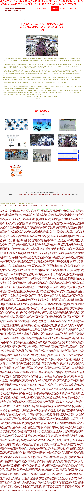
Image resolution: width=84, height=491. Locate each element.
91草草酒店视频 (57, 220)
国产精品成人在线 (64, 240)
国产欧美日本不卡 (70, 358)
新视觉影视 (63, 251)
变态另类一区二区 (19, 372)
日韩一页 (54, 422)
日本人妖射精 (64, 254)
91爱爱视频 (36, 232)
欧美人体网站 (64, 356)
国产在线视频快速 (19, 460)
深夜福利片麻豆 (51, 421)
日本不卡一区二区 (17, 328)
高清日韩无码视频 (20, 249)
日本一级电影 (62, 261)
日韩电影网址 (16, 427)
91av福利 (23, 402)
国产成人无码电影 (69, 363)
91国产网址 (15, 373)
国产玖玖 (5, 295)
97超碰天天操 (66, 415)
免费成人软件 (3, 258)
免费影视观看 (72, 235)
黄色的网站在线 (35, 434)
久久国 (21, 363)
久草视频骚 (62, 407)
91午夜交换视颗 (58, 379)
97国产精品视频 (19, 230)
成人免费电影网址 (6, 483)
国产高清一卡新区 (54, 232)
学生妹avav (69, 254)
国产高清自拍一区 (9, 281)
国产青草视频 (77, 461)
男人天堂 (77, 271)
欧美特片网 (27, 485)
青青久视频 (43, 260)
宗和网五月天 (26, 249)
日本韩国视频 (77, 367)
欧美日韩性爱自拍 (59, 462)
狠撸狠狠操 (47, 346)
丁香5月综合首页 (41, 372)
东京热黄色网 (33, 321)
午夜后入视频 (48, 460)
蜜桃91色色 (68, 258)
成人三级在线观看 (68, 472)
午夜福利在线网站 (76, 243)
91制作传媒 (32, 252)
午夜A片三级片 (39, 254)
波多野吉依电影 (79, 231)
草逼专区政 (50, 328)
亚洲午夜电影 (14, 445)
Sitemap (42, 195)
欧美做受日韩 (44, 227)
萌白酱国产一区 (11, 219)
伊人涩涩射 (76, 249)
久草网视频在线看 (72, 245)
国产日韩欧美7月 (62, 334)
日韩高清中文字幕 (33, 405)
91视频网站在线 (46, 223)
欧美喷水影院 (31, 232)
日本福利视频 (70, 440)
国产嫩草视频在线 (25, 300)
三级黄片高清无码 (78, 328)
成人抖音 (2, 299)
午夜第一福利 (67, 482)
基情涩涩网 (55, 249)
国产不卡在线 (66, 222)
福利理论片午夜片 (28, 332)
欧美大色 (29, 482)
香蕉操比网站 (24, 328)
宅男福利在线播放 (11, 278)
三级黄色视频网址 (73, 278)
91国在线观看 (6, 251)
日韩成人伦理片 (27, 333)
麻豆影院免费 (15, 292)
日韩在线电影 (80, 462)
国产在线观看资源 (44, 230)
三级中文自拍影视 (58, 389)
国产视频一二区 (56, 427)
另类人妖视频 (39, 270)
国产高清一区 (74, 338)
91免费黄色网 (22, 487)
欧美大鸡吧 (30, 287)
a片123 (80, 271)
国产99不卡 (16, 264)
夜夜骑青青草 (56, 217)
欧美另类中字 (39, 438)
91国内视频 (3, 411)
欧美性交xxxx (61, 477)
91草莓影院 (3, 226)
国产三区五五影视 (11, 415)
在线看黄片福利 (58, 321)
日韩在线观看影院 (51, 432)
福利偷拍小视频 (55, 210)
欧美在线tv (67, 279)
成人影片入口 (40, 470)
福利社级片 (43, 473)
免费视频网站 (11, 288)
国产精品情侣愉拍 (63, 470)
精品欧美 (57, 298)
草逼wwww (35, 287)
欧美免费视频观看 (42, 322)
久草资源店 (65, 381)
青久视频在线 (40, 371)
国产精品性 (26, 210)
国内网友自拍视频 (21, 394)
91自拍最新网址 (62, 223)
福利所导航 (32, 292)
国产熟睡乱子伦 (75, 438)
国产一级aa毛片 (69, 479)
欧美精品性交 (53, 226)
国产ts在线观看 (70, 282)
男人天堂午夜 (61, 468)
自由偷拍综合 (63, 376)
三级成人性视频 (66, 322)
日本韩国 (63, 342)
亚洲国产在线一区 (66, 448)
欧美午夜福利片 (42, 367)
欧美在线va (23, 387)
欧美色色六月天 (17, 218)
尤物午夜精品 (54, 351)
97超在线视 (6, 288)
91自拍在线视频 (59, 337)
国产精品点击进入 (55, 461)
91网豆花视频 (61, 235)
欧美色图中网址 (8, 384)
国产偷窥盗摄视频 (29, 215)
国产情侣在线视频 (38, 413)
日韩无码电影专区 (61, 363)
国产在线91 (20, 247)
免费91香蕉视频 (39, 339)
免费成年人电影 (72, 377)
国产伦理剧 (18, 274)
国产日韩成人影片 (44, 402)
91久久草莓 (67, 329)
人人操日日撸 (36, 487)
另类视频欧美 (35, 453)
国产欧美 (15, 241)
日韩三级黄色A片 (20, 241)
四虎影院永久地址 (49, 449)
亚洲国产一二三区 (50, 405)
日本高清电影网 (73, 237)
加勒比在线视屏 (73, 279)
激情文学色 (33, 286)
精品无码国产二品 (6, 291)
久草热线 (71, 398)
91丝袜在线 (29, 282)
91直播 (81, 243)
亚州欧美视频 (57, 438)
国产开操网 (44, 387)
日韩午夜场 (71, 269)
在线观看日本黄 (3, 264)
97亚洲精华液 (79, 213)
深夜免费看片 (57, 341)
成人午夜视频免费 (71, 299)
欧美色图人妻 (62, 217)
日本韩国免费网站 (35, 377)
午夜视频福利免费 (18, 300)
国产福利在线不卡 (71, 356)
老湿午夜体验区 (80, 422)
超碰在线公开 (49, 283)
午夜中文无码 (28, 419)
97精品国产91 (50, 375)
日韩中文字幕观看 (50, 211)
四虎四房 (70, 288)
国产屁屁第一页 (20, 265)
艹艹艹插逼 (7, 254)
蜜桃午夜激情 (64, 252)
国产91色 (47, 363)
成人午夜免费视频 (75, 219)
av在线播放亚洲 (40, 435)
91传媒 (21, 411)
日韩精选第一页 (48, 472)
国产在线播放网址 (80, 427)
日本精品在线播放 (49, 286)
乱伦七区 (4, 333)
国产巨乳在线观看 (6, 227)
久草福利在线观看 (5, 341)
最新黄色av (10, 292)
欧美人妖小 (61, 472)
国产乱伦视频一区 (18, 376)
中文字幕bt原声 (78, 266)
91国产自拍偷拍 (50, 214)
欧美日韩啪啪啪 (67, 351)
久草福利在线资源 (79, 371)
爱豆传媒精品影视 (80, 320)
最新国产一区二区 (49, 474)
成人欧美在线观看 (5, 325)
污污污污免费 (21, 271)
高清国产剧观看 (8, 256)
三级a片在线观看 (57, 489)
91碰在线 (2, 219)
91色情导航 (46, 409)
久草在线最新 (59, 271)
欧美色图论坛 (42, 232)
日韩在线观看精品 (55, 261)
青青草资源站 (13, 489)
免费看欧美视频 (53, 410)
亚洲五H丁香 (12, 431)
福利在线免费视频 (51, 345)
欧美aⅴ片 (49, 358)
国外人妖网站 (43, 464)
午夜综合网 (12, 380)
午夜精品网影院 (80, 245)
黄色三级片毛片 (26, 245)
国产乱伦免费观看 (49, 278)
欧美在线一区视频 (21, 444)
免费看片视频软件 (19, 431)
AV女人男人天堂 (78, 326)
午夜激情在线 (18, 424)
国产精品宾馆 (68, 343)
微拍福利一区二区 (53, 332)
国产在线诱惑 (37, 285)
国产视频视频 (32, 342)
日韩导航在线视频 (45, 465)
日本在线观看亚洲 (34, 364)
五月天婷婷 (51, 300)
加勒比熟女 (80, 218)
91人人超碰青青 (54, 287)
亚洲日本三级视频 (43, 447)
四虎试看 (24, 228)
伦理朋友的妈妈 (71, 262)
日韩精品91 (71, 452)
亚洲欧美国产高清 (32, 428)
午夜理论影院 (31, 479)
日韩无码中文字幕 (31, 422)
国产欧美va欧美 (13, 325)
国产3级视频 (39, 353)
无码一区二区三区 (5, 330)
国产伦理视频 (45, 411)
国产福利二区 (42, 487)
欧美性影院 (57, 366)
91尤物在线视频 (49, 322)
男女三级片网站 (23, 367)
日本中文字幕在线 (64, 445)
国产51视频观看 (39, 455)
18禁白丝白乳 (69, 342)
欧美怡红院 (18, 430)
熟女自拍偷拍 (38, 260)
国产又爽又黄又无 (12, 244)
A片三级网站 (73, 253)
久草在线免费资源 (14, 337)
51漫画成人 (60, 249)
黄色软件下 (9, 482)
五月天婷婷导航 (59, 349)
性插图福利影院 (66, 475)
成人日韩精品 (17, 290)
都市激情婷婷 (53, 243)
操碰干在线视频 (65, 370)
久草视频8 (79, 253)
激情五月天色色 (45, 228)
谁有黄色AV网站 (71, 337)
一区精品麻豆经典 (36, 230)
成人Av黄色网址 (20, 364)
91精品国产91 (59, 243)
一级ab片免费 (49, 336)
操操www (42, 469)
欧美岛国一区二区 (45, 265)
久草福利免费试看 (41, 287)
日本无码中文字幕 (30, 464)
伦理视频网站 (29, 258)
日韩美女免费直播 (21, 286)
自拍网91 (2, 453)
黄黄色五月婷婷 (28, 355)
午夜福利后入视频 (40, 326)
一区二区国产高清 (27, 398)
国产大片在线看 (9, 421)
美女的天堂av (43, 341)
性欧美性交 (31, 424)
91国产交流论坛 (28, 468)
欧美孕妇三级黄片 (66, 392)
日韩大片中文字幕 (39, 380)
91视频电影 (52, 222)
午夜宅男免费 (58, 226)
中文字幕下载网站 (6, 406)
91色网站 (40, 434)
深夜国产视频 (10, 298)
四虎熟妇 (71, 466)
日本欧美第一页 (64, 282)
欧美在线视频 (62, 248)
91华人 (78, 232)
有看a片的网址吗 (10, 362)
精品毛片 (30, 270)
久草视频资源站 (9, 228)
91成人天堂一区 (25, 362)
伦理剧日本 (66, 372)
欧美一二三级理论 (49, 377)
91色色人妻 (48, 243)
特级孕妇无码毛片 (38, 414)
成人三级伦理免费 (58, 213)
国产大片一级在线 (65, 345)
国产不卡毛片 (73, 415)
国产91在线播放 (79, 349)
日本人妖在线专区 (76, 444)
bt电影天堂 (54, 456)
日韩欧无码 (7, 422)
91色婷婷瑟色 (19, 243)
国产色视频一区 (20, 325)
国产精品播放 (73, 483)
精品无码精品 (36, 359)
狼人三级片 (77, 303)
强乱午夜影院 (4, 465)
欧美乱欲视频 (30, 251)
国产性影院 (65, 401)
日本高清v (35, 298)
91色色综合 (56, 405)
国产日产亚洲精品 (11, 235)
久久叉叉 (34, 270)
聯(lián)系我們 (63, 8)
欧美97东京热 (26, 372)
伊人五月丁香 (65, 398)
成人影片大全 (40, 370)
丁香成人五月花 (47, 241)
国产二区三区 (21, 210)
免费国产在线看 (15, 269)
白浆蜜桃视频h (13, 332)
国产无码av (46, 268)
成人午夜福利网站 (22, 410)
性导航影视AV (41, 240)
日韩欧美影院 (8, 370)
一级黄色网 (43, 243)
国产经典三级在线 (31, 247)
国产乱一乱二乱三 (48, 252)
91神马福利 (26, 342)
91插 (40, 282)
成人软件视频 (19, 253)
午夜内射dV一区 (42, 375)
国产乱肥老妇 (18, 277)
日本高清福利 (55, 478)
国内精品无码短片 (19, 227)
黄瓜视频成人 (51, 402)
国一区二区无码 (49, 419)
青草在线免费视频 (11, 475)
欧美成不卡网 (47, 490)
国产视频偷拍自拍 (14, 396)
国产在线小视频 (52, 273)
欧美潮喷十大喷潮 (6, 418)
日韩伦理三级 (51, 457)
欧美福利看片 (72, 389)
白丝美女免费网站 (68, 214)
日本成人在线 (36, 367)
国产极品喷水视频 (57, 449)
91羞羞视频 (25, 240)
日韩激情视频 (28, 338)
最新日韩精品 (19, 232)
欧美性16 (47, 245)
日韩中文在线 (7, 230)
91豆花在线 (48, 360)
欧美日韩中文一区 (48, 236)
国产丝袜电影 (38, 422)
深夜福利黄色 (34, 370)
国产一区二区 (76, 211)
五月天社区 (6, 407)
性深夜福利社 (48, 466)
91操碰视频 (20, 401)
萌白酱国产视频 (31, 380)
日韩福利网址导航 (59, 277)
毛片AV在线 (14, 342)
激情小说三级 (51, 389)
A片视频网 (73, 258)
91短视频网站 (67, 286)
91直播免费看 (6, 385)
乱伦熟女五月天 (63, 215)
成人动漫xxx (18, 475)
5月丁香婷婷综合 (30, 373)
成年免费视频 (9, 304)
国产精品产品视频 (54, 417)
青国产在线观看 (6, 404)
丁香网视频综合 (29, 349)
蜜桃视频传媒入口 (42, 427)
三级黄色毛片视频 (75, 455)
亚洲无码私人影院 (59, 423)
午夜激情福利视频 (19, 326)
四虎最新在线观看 (22, 464)
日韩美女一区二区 (58, 368)
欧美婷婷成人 (44, 390)
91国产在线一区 (63, 364)
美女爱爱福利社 (38, 410)
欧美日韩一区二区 (58, 354)
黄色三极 (58, 376)
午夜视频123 (6, 268)
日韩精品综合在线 (36, 328)
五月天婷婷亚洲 (46, 489)
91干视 (71, 451)
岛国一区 (30, 478)
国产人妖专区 (37, 397)
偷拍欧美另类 (17, 443)
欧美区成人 (59, 333)
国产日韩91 (32, 220)
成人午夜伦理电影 (27, 434)
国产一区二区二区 (22, 215)
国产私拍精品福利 (23, 436)
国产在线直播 (6, 273)
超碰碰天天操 (50, 220)
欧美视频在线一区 (62, 384)
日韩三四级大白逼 (27, 458)
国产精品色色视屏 (6, 232)
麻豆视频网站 (11, 455)
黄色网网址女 (53, 241)
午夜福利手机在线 (59, 411)
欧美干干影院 (56, 413)
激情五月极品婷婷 (44, 213)
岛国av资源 (37, 252)
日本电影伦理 (33, 269)
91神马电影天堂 (41, 419)
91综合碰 (34, 279)
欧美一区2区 (10, 405)
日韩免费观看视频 (29, 343)
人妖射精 (80, 219)
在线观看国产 (38, 411)
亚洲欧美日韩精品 (55, 329)
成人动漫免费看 (72, 320)
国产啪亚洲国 (23, 278)
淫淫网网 (59, 244)
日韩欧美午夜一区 (7, 445)
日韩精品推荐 (64, 271)
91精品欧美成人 (13, 404)
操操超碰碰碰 (61, 347)
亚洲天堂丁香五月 (47, 257)
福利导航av (66, 326)
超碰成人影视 (42, 236)
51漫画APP (57, 265)
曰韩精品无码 (32, 456)
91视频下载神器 (27, 431)
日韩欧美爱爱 (37, 245)
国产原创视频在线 (56, 227)
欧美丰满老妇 (26, 326)
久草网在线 (78, 230)
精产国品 (71, 273)
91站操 (21, 427)
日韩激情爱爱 (40, 351)
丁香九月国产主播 (5, 294)
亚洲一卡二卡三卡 (50, 320)
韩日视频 (3, 256)
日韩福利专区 (22, 290)
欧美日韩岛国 (53, 426)
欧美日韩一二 (28, 439)
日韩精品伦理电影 (40, 428)
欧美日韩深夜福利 (47, 333)
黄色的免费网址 (18, 393)
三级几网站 (78, 402)
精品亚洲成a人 (70, 285)
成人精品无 (9, 286)
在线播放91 (33, 482)
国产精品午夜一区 (13, 220)
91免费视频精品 (34, 299)
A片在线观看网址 (4, 428)
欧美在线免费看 (77, 244)
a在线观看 (14, 379)
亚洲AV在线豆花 (75, 288)
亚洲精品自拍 (9, 346)
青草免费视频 (7, 353)
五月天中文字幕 (43, 349)
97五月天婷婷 (53, 253)
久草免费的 (34, 334)
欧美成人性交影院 (55, 460)
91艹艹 (74, 230)
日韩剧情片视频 (49, 355)
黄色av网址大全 (74, 227)
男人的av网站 (72, 326)
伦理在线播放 (31, 217)
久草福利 (65, 219)
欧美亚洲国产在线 (7, 401)
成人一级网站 (59, 475)
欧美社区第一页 (30, 283)
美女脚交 (38, 360)
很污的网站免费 (50, 347)
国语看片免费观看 (75, 426)
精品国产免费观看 (14, 252)
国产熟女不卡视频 (71, 387)
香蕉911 (55, 214)
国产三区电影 (69, 287)
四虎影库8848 (76, 404)
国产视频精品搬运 (36, 474)
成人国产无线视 (5, 274)
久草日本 (61, 419)
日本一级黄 (20, 490)
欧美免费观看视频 (38, 396)
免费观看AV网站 (75, 343)
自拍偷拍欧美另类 (11, 345)
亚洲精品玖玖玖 (10, 376)
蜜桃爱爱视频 (57, 215)
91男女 (27, 228)
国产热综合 (66, 245)
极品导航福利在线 (4, 392)
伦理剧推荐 (77, 274)
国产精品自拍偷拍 (58, 268)
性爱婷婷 (4, 253)
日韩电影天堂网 (19, 409)
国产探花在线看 (52, 356)
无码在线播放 (68, 388)
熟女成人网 (76, 347)
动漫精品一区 (77, 460)
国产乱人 (25, 251)
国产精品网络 (21, 295)
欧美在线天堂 (17, 449)
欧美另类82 (4, 363)
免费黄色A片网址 (30, 219)
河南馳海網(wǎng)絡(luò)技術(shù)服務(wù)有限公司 (45, 194)
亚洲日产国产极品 (26, 330)
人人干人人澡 (6, 423)
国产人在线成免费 (23, 219)
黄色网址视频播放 (9, 258)
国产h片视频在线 (57, 387)
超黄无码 (47, 285)
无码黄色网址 (12, 377)
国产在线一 (50, 227)
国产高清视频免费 (26, 385)
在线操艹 (59, 487)
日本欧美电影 (20, 435)
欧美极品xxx (16, 414)
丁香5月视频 (29, 387)
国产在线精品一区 (35, 431)
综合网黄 (20, 266)
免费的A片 (26, 401)
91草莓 (70, 294)
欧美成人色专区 (42, 336)
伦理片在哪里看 (36, 266)
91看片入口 (61, 291)
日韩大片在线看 (67, 241)
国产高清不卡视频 (4, 237)
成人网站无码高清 (11, 372)
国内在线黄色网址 (63, 394)
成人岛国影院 (45, 271)
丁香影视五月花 (8, 271)
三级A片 (55, 286)
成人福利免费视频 (62, 358)
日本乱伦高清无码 (3, 298)
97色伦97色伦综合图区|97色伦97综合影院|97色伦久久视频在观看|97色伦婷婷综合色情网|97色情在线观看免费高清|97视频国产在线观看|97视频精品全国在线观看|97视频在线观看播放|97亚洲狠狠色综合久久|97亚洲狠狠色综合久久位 (42, 312)
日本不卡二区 (27, 220)
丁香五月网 (80, 248)
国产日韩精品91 (39, 223)
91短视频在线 (57, 300)
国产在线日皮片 (7, 296)
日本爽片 (26, 478)
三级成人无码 (57, 444)
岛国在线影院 (68, 409)
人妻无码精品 (37, 217)
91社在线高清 (18, 235)
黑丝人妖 (4, 439)
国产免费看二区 (8, 266)
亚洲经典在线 (35, 468)
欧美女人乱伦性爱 (78, 360)
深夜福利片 (62, 336)
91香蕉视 (69, 215)
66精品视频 (21, 264)
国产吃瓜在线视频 (62, 328)
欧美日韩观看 (58, 345)
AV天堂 (47, 487)
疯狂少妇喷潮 (35, 278)
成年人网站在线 (27, 324)
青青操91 (47, 300)
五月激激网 (12, 330)
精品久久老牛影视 (37, 473)
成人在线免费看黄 (19, 273)
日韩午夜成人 (3, 337)
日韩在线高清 (8, 329)
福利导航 (69, 253)
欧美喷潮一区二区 (58, 296)
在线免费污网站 (29, 347)
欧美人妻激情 (62, 405)
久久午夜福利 (77, 384)
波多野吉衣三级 (4, 262)
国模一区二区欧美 (21, 474)
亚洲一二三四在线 (70, 360)
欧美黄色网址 (61, 372)
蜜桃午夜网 (42, 266)
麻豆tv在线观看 (50, 239)
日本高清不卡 (59, 448)
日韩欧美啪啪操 (42, 320)
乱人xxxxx (43, 285)
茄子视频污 (81, 220)
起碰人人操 (30, 376)
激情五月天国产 (70, 236)
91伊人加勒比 (28, 261)
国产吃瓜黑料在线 (70, 384)
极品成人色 (28, 268)
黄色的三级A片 (15, 329)
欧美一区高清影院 (21, 451)
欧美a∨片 (48, 381)
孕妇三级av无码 (41, 275)
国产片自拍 (15, 247)
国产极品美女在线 (60, 388)
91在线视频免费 (59, 415)
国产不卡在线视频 (50, 473)
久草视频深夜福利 (44, 277)
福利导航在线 (32, 325)
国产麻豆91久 (65, 333)
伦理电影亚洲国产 (28, 241)
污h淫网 (17, 360)
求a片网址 (45, 239)
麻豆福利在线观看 (18, 465)
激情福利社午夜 (73, 324)
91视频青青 (41, 477)
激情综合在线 (74, 392)
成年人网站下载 (11, 460)
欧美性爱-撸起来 (46, 417)
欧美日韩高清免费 (79, 277)
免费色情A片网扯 (30, 262)
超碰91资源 (42, 252)
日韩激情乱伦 (28, 371)
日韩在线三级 (46, 418)
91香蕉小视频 (46, 339)
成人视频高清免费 (77, 269)
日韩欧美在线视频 (64, 444)
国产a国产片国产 (26, 460)
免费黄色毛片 (75, 217)
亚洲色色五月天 (60, 456)
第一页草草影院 (16, 281)
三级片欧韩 (10, 473)
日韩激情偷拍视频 (50, 486)
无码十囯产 (6, 447)
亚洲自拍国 (26, 325)
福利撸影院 (64, 236)
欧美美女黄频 (42, 346)
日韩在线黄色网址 (36, 415)
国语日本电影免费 (30, 414)
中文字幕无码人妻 (20, 220)
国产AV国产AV (72, 213)
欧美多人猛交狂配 (7, 324)
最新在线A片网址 (44, 251)
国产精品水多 (26, 292)
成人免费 (64, 258)
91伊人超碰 (11, 356)
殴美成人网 (13, 353)
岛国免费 (10, 260)
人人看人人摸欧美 (68, 456)
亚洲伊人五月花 (80, 392)
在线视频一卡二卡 (55, 393)
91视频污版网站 (6, 332)
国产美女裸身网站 (27, 366)
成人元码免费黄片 (30, 413)
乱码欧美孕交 (59, 247)
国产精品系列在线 (25, 424)
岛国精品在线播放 (41, 303)
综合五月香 (14, 228)
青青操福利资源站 (29, 487)
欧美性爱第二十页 (51, 379)
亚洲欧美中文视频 (16, 304)
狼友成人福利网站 (29, 394)
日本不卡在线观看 (22, 482)
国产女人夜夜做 (45, 273)
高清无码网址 (75, 469)
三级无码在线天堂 (58, 274)
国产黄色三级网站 (79, 336)
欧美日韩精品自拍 (67, 481)
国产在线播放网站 (47, 244)
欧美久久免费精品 (35, 477)
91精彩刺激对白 (71, 406)
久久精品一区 (47, 321)
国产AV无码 (47, 234)
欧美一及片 (12, 291)
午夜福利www (13, 422)
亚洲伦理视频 (32, 404)
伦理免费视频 (24, 422)
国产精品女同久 (19, 353)
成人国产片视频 (73, 368)
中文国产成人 (57, 457)
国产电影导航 (76, 398)
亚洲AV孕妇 (71, 366)
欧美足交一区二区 (46, 222)
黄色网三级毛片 (4, 292)
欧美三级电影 (49, 288)
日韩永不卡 (77, 487)
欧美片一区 (40, 440)
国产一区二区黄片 (63, 264)
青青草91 (34, 455)
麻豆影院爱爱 (13, 253)
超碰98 (34, 332)
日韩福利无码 (65, 288)
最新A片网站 (21, 329)
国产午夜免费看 (33, 326)
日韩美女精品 (75, 432)
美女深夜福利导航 (33, 452)
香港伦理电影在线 (31, 222)
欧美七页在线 (71, 461)
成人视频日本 (76, 220)
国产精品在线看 (9, 321)
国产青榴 (25, 427)
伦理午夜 (42, 409)
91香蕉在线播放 (13, 423)
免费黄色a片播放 (48, 477)
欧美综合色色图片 (46, 423)
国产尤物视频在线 (48, 291)
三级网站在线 (4, 436)
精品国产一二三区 (4, 469)
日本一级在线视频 (48, 240)
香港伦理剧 (7, 240)
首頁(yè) (38, 8)
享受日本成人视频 (17, 421)
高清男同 (82, 303)
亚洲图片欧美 (48, 329)
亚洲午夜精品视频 (50, 269)
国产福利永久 (43, 211)
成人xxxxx (43, 279)
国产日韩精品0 (58, 397)
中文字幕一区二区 (33, 489)
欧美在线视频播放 (36, 283)
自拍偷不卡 (53, 423)
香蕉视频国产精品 (77, 273)
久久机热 (70, 228)
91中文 (48, 262)
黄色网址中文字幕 (62, 371)
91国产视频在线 (36, 347)
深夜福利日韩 (4, 424)
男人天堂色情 (48, 461)
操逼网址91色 (6, 456)
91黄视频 (21, 461)
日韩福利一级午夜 (44, 481)
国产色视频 (35, 275)
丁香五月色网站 (64, 211)
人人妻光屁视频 (63, 438)
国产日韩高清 (57, 473)
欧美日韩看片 (5, 427)
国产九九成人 (21, 478)
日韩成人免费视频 (77, 447)
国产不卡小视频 (36, 257)
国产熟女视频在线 (75, 254)
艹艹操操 (33, 231)
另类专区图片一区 (47, 456)
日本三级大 (47, 436)
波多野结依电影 (57, 218)
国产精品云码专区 (35, 439)
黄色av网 (43, 261)
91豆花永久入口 (5, 336)
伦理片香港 (34, 294)
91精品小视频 (36, 304)
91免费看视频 (57, 285)
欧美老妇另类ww (30, 356)
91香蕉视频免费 (39, 383)
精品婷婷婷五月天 (72, 424)
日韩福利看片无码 (25, 456)
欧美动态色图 (71, 347)
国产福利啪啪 (35, 237)
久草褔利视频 (50, 394)
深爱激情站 (64, 486)
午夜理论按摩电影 (44, 475)
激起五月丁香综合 (11, 360)
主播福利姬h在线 (43, 249)
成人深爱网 (11, 392)
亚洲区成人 (81, 288)
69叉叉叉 (31, 300)
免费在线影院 (58, 282)
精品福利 (26, 281)
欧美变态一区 (71, 210)
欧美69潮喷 (42, 224)
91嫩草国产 (52, 294)
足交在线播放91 (57, 211)
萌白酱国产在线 (24, 438)
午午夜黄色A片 (14, 426)
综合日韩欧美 (28, 223)
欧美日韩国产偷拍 (70, 371)
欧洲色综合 (4, 470)
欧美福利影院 (77, 333)
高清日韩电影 (41, 291)
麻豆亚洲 (45, 434)
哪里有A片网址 (66, 273)
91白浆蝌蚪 (30, 473)
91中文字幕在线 (72, 234)
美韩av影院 (39, 482)
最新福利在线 (26, 409)
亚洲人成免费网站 (18, 213)
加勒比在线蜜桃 (27, 477)
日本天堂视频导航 (78, 222)
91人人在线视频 (22, 414)
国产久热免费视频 (54, 334)
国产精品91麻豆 (50, 444)
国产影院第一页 (53, 247)
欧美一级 (69, 393)
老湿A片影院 (52, 268)
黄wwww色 (25, 222)
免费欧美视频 (38, 265)
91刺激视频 (15, 298)
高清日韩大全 (56, 474)
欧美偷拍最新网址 (59, 421)
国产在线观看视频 (73, 375)
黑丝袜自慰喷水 (4, 282)
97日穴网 (3, 252)
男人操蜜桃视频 (55, 237)
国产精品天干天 (6, 220)
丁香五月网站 (17, 268)
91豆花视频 (22, 341)
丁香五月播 (39, 334)
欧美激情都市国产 (33, 372)
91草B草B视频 (77, 226)
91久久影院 (36, 226)
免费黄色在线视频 (47, 290)
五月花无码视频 (4, 265)
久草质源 (21, 360)
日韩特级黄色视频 (54, 440)
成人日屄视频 (5, 383)
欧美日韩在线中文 (25, 470)
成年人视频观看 (40, 385)
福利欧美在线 (19, 285)
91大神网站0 (27, 423)
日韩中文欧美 (4, 455)
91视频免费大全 (14, 478)
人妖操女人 (70, 394)
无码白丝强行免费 (3, 285)
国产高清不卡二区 (64, 299)
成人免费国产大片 (35, 264)
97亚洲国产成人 (42, 439)
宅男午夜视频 (79, 415)
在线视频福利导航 (44, 415)
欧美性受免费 (36, 368)
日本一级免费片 (11, 424)
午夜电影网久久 (9, 226)
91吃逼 (51, 359)
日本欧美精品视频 (20, 472)
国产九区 (47, 362)
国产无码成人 (65, 354)
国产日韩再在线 (41, 393)
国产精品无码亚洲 (56, 264)
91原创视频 (53, 290)
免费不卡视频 (43, 354)
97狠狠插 (60, 278)
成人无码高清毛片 (23, 256)
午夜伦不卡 (27, 218)
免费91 (6, 235)
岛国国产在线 (48, 287)
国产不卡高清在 (26, 435)
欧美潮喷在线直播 (22, 322)
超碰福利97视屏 (55, 291)
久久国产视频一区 (69, 362)
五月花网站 (54, 373)
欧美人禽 (28, 448)
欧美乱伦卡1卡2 (44, 389)
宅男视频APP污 (51, 366)
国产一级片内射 (50, 217)
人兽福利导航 (13, 287)
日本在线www (47, 441)
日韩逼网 (15, 222)
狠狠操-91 (69, 260)
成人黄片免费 (69, 321)
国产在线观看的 (63, 300)
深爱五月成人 (48, 453)
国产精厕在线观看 (37, 376)
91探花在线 (30, 486)
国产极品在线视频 (50, 439)
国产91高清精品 (17, 217)
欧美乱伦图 (37, 409)
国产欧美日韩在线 (47, 253)
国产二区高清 (42, 281)
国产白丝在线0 (15, 401)
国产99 (16, 322)
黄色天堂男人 (79, 228)
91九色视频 (72, 222)
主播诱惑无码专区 (45, 302)
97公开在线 (4, 376)
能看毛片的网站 (3, 360)
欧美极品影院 (8, 359)
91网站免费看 (7, 472)
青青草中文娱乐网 (61, 380)
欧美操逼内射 (10, 363)
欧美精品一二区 (18, 383)
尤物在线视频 (69, 469)
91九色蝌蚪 (22, 359)
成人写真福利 (69, 251)
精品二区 (52, 489)
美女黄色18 (44, 269)
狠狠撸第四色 (48, 303)
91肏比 (64, 287)
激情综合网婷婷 (38, 400)
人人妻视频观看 (79, 413)
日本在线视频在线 (49, 452)
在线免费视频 (27, 364)
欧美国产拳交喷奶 (28, 236)
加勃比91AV (73, 414)
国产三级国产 (40, 253)
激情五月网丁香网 (52, 388)
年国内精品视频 (44, 462)
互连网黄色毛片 (8, 417)
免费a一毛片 (42, 248)
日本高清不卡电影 (24, 397)
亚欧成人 (15, 458)
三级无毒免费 (20, 282)
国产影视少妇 (45, 330)
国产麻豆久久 (79, 424)
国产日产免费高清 (14, 355)
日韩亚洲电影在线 (66, 349)
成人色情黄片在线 (53, 245)
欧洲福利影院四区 (25, 381)
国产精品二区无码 (40, 321)
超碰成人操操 (25, 227)
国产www (31, 291)
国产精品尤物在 (36, 248)
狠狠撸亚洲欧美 (18, 214)
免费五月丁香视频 (77, 265)
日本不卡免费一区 (68, 396)
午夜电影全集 (42, 234)
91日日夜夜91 (45, 220)
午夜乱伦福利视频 (37, 462)
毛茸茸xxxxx (39, 489)
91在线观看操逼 (30, 432)
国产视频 (15, 302)
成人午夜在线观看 (15, 211)
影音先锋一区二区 (52, 415)
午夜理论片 (64, 296)
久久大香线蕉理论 (73, 423)
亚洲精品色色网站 (61, 458)
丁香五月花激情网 (63, 265)
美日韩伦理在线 (10, 390)
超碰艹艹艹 (42, 436)
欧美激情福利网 (78, 299)
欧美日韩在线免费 (4, 481)
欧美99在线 (42, 449)
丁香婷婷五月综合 (39, 247)
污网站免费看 (57, 230)
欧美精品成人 (20, 334)
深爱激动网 (5, 368)
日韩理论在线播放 (62, 360)
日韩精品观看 (31, 243)
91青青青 (52, 364)
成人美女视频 (53, 436)
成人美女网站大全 (78, 466)
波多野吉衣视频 (13, 452)
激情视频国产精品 (55, 224)
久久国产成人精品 (52, 254)
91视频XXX (78, 383)
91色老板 (26, 426)
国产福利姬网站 (51, 462)
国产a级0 (34, 211)
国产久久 (77, 470)
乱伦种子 (30, 210)
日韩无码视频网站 (71, 268)
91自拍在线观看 (43, 217)
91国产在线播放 (38, 273)
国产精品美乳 (49, 237)
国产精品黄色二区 (77, 362)
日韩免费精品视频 (29, 298)
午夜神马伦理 (13, 296)
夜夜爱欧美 (45, 414)
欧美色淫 (52, 218)
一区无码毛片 (38, 387)
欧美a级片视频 (59, 431)
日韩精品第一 (43, 355)
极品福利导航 (39, 294)
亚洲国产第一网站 (10, 264)
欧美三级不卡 (55, 358)
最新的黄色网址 (25, 354)
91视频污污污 (43, 283)
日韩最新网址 (59, 426)
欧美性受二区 (33, 363)
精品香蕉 (41, 239)
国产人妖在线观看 (49, 407)
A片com (17, 294)
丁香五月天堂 (66, 210)
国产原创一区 (77, 381)
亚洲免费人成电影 (24, 339)
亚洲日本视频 (54, 244)
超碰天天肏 (57, 364)
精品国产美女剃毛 (74, 218)
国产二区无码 (57, 295)
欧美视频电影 (51, 302)
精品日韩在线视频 (5, 409)
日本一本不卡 (77, 358)
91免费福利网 (43, 360)
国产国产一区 (20, 224)
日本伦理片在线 (51, 274)
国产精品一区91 (34, 290)
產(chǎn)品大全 (55, 8)
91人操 (22, 441)
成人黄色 (34, 338)
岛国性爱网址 (43, 444)
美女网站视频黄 (13, 294)
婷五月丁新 (44, 394)
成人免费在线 (8, 252)
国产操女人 (21, 251)
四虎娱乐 (38, 341)
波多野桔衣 (51, 383)
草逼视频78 (6, 249)
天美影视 (81, 452)
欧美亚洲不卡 (48, 393)
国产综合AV (70, 364)
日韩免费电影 (20, 240)
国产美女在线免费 (80, 279)
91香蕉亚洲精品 (21, 261)
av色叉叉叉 (44, 422)
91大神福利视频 (7, 419)
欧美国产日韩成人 (8, 486)
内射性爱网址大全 (22, 283)
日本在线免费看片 (12, 440)
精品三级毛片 (11, 465)
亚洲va (35, 466)
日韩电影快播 (26, 360)
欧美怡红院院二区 (14, 223)
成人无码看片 (48, 258)
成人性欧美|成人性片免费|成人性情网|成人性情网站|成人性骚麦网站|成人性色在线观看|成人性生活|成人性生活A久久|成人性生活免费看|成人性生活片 (30, 205)
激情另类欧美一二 (29, 275)
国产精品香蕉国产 (40, 362)
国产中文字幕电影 (7, 367)
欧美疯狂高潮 (21, 355)
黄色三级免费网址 (76, 247)
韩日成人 (22, 281)
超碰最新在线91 (14, 485)
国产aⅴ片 (2, 435)
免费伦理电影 (70, 252)
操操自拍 (75, 479)
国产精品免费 (81, 342)
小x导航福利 (40, 290)
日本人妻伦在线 (32, 426)
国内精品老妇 (35, 478)
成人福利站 (20, 445)
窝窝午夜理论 (37, 277)
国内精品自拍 (29, 367)
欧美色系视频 (15, 487)
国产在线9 (30, 234)
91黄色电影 (5, 248)
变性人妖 (38, 211)
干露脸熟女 (74, 298)
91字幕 (2, 379)
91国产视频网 (27, 265)
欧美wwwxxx (32, 341)
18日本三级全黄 (54, 292)
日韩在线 (30, 224)
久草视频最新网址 (60, 241)
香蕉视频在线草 (22, 413)
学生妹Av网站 (11, 213)
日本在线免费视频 (4, 393)
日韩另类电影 (55, 419)
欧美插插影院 (47, 469)
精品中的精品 (13, 230)
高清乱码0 (11, 241)
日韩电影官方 (16, 392)
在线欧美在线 (12, 383)
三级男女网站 (68, 455)
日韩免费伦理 (44, 376)
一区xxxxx (80, 215)
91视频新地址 (37, 295)
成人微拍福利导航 (19, 303)
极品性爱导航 (22, 236)
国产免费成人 (5, 356)
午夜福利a (2, 370)
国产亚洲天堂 (12, 341)
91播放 (56, 302)
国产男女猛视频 (58, 281)
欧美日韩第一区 (33, 330)
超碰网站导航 (20, 483)
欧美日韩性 (38, 342)
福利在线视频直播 (74, 215)
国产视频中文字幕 (76, 473)
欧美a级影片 (54, 458)
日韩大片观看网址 (13, 240)
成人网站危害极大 (14, 389)
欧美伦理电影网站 (27, 231)
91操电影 (2, 286)
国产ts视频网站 (78, 260)
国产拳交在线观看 (17, 405)
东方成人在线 (25, 244)
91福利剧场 (66, 235)
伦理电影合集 (55, 428)
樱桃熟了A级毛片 (51, 353)
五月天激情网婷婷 (66, 379)
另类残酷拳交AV (48, 428)
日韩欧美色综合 (47, 275)
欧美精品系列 (47, 426)
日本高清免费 (51, 390)
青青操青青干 (38, 302)
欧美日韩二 (7, 489)
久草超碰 (73, 478)
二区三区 (41, 333)
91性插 (49, 343)
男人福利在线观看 (11, 441)
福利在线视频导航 (51, 296)
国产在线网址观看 (42, 264)
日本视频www (65, 489)
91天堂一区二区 (31, 281)
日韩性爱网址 (81, 262)
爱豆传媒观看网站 (22, 223)
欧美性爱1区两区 (51, 411)
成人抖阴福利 (65, 389)
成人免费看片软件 (60, 465)
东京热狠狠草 (25, 243)
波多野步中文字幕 (51, 277)
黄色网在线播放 (32, 296)
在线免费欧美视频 (68, 217)
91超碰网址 (19, 381)
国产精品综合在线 (80, 448)
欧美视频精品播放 (48, 392)
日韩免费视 (10, 410)
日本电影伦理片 (76, 252)
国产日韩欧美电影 (64, 228)
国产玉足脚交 (60, 452)
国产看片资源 (61, 232)
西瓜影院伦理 (75, 346)
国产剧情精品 (51, 213)
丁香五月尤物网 (28, 350)
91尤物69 (60, 252)
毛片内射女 (22, 275)
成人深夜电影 (67, 218)
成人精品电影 (49, 485)
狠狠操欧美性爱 (19, 254)
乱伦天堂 (60, 292)
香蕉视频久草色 (70, 330)
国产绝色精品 (25, 254)
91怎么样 (56, 347)
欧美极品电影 (51, 228)
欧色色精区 (73, 349)
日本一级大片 (3, 210)
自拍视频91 (70, 230)
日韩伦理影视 (8, 474)
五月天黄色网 (7, 389)
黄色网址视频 (37, 432)
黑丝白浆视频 (18, 432)
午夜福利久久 (73, 448)
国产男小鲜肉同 (32, 228)
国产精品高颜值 (78, 356)
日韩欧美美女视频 (77, 270)
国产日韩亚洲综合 (61, 286)
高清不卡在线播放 (53, 362)
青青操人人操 (68, 400)
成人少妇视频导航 (14, 239)
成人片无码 (25, 285)
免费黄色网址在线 (69, 248)
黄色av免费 (22, 439)
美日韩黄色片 (63, 341)
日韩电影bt (9, 397)
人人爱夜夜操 (21, 371)
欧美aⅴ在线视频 (20, 469)
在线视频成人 (46, 401)
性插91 (44, 351)
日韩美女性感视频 (50, 324)
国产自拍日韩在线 (8, 453)
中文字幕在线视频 (43, 478)
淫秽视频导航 (3, 343)
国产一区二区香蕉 (78, 418)
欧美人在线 (77, 330)
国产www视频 (48, 281)
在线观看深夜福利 (72, 353)
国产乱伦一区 (15, 388)
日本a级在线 (69, 298)
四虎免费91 (12, 227)
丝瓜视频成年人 (78, 389)
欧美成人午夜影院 (74, 379)
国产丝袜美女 (15, 226)
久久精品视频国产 (71, 413)
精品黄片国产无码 (66, 426)
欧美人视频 (12, 322)
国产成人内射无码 (37, 213)
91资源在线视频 (37, 262)
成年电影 (18, 341)
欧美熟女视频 (74, 388)
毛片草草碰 (42, 474)
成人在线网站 (45, 451)
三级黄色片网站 (14, 266)
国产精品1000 (38, 274)
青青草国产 (10, 265)
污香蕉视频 (67, 417)
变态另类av (39, 421)
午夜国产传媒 (76, 364)
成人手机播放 (77, 443)
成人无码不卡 (29, 443)
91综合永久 (40, 366)
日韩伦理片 (48, 279)
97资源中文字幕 (69, 447)
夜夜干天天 (65, 402)
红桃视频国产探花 (30, 418)
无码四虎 (11, 236)
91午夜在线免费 (76, 256)
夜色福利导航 (41, 329)
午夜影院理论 (9, 388)
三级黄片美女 (71, 333)
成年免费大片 (53, 381)
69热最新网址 (81, 283)
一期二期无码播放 (60, 451)
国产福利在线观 (14, 347)
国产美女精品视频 (18, 455)
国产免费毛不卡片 (10, 295)
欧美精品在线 (58, 353)
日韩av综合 (10, 394)
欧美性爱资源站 (68, 474)
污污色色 (34, 472)
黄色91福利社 (52, 299)
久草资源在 (47, 266)
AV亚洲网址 (25, 247)
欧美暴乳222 (22, 419)
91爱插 (1, 423)
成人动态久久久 (44, 397)
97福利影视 (45, 366)
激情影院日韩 (10, 285)
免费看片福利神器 (12, 336)
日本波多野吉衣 (48, 261)
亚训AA (31, 354)
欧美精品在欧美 (29, 462)
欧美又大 (7, 236)
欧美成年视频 (8, 303)
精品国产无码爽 (32, 384)
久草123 (15, 285)
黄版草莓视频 (29, 453)
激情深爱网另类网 (31, 445)
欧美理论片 (49, 478)
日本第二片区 (70, 296)
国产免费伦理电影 (40, 430)
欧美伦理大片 (25, 428)
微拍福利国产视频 (38, 219)
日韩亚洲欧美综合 (35, 324)
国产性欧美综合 (55, 472)
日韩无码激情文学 (23, 392)
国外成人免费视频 (54, 384)
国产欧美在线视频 (37, 214)
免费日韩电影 (41, 226)
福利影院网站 (39, 228)
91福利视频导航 (25, 232)
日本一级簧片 (78, 387)
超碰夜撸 (23, 338)
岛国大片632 (7, 322)
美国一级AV (17, 219)
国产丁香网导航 (42, 486)
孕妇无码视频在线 (46, 440)
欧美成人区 (60, 322)
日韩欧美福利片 (30, 427)
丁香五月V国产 (52, 270)
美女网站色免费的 (53, 487)
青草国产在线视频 (39, 218)
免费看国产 (37, 436)
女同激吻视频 (16, 236)
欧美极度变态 (10, 449)
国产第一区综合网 (45, 482)
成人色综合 (35, 322)
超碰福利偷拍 (8, 334)
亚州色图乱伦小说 (80, 241)
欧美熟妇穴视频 (45, 270)
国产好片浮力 (54, 240)
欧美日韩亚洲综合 (53, 339)
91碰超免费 (47, 298)
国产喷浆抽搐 (5, 277)
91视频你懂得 (20, 245)
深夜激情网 (70, 385)
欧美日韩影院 (15, 384)
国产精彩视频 (21, 226)
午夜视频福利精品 (65, 439)
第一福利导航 (19, 345)
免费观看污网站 (77, 275)
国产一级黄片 (29, 474)
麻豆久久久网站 (39, 332)
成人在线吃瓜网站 (39, 271)
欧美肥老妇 (62, 279)
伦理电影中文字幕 (40, 363)
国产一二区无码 (42, 431)
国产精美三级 (34, 460)
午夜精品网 (71, 489)
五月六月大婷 (51, 424)
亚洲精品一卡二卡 (62, 478)
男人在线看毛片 (68, 428)
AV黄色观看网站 (38, 231)
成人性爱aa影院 (69, 224)
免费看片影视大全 (19, 380)
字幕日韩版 (41, 337)
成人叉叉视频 (17, 411)
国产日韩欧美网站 (40, 268)
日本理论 (81, 285)
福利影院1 (14, 324)
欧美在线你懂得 (40, 384)
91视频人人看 (10, 439)
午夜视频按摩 (20, 489)
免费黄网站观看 (48, 430)
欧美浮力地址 (61, 375)
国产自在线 (77, 258)
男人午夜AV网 (19, 428)
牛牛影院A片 (65, 268)
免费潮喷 (13, 234)
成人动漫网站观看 (37, 215)
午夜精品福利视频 (9, 458)
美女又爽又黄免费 (4, 381)
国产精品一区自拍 (71, 271)
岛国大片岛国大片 (76, 321)
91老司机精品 (13, 364)
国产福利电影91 (75, 359)
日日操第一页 (55, 235)
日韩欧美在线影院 (35, 423)
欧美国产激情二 (37, 390)
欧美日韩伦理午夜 (41, 298)
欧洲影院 (20, 457)
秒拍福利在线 (53, 490)
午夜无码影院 (17, 363)
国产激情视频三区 (3, 278)
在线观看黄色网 (80, 298)
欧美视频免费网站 (61, 436)
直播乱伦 (70, 444)
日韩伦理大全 (75, 396)
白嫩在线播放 (20, 400)
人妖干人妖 (26, 388)
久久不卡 (4, 434)
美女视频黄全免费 (57, 257)
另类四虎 (57, 222)
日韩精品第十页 (28, 337)
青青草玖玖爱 (62, 329)
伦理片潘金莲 (36, 486)
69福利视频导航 (14, 370)
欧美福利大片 (80, 472)
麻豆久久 (67, 375)
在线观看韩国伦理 (53, 380)
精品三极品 (70, 436)
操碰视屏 (26, 226)
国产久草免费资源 (58, 464)
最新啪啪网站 (79, 353)
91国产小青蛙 (21, 239)
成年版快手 (60, 288)
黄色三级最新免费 (46, 294)
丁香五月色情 (49, 367)
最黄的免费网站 (17, 466)
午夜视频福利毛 (72, 372)
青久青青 (44, 286)
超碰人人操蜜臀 (60, 351)
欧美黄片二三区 (28, 379)
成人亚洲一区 (7, 478)
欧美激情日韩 (49, 264)
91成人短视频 (33, 448)
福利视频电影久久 (15, 271)
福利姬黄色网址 (35, 241)
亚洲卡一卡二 (12, 273)
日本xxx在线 (71, 381)
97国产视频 (23, 377)
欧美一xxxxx (81, 223)
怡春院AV (56, 396)
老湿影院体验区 (4, 449)
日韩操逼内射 (31, 390)
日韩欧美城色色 (76, 453)
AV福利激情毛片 (25, 296)
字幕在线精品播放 (7, 269)
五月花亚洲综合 (46, 247)
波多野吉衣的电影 (52, 451)
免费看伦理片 (15, 482)
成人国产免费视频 (76, 411)
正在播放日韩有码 (75, 468)
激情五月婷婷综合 (79, 449)
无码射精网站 (61, 237)
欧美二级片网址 (28, 288)
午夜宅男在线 (25, 253)
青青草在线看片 (35, 337)
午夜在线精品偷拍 (68, 430)
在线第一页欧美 (59, 414)
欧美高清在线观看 (69, 373)
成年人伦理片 (36, 291)
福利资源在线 (56, 223)
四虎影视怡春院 (75, 350)
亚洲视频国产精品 (54, 479)
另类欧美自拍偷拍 (59, 432)
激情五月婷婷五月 (44, 424)
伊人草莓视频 (42, 359)
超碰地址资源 (34, 366)
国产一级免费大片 (32, 244)
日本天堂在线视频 (17, 387)
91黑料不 (72, 290)
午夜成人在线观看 (61, 455)
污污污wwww (64, 434)
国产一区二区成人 (71, 336)
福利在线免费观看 (11, 326)
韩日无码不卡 (56, 394)
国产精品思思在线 (16, 397)
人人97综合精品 (5, 260)
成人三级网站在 (36, 249)
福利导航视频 (26, 452)
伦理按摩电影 (30, 322)
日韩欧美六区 (14, 451)
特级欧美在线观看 (64, 230)
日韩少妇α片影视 (63, 393)
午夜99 (78, 278)
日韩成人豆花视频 (50, 464)
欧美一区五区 (28, 407)
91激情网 (25, 445)
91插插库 (5, 215)
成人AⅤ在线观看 (19, 434)
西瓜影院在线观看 (38, 227)
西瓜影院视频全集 (70, 295)
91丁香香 (21, 384)
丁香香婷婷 (77, 354)
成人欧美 (48, 351)
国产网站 (29, 240)
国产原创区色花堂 (53, 219)
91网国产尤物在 (66, 303)
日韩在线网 (59, 253)
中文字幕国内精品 (78, 441)
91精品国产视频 (24, 417)
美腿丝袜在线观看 (23, 279)
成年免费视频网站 (40, 244)
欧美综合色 (6, 452)
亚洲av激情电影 (30, 256)
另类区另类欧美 (72, 257)
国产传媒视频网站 (70, 275)
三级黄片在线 (8, 350)
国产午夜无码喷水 (12, 469)
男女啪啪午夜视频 (80, 237)
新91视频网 (52, 231)
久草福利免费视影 (42, 304)
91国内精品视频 (67, 339)
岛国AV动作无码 (72, 231)
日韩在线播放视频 (7, 283)
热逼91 (30, 475)
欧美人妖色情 (4, 339)
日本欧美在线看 (60, 283)
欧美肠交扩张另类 (48, 248)
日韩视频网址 (9, 487)
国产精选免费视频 (67, 283)
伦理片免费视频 (32, 339)
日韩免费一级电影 (7, 379)
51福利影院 (43, 292)
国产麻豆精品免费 (44, 356)
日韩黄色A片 (41, 350)
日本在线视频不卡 (41, 460)
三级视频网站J (37, 292)
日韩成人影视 (47, 226)
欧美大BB (31, 237)
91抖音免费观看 (24, 430)
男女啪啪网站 (26, 411)
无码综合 (41, 441)
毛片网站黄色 (72, 303)
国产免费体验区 (6, 364)
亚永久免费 (21, 396)
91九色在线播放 (39, 483)
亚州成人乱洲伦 (6, 396)
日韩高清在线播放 (69, 404)
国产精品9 (21, 388)
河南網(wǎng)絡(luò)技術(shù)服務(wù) (27, 194)
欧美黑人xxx (14, 444)
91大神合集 (79, 239)
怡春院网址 (2, 422)
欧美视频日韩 (31, 397)
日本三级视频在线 (66, 464)
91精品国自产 (47, 398)
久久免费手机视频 (4, 213)
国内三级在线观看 (61, 409)
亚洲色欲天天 (3, 222)
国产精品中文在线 (67, 414)
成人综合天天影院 (71, 449)
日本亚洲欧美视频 (35, 336)
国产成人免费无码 (12, 249)
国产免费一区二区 (18, 362)
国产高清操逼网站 (22, 418)
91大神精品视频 (11, 428)
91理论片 (12, 270)
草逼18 (63, 321)
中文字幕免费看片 (58, 383)
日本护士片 (39, 451)
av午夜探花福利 (25, 270)
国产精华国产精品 (35, 375)
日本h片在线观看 (17, 390)
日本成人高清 (25, 390)
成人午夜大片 (74, 393)
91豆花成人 (60, 273)
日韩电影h (25, 380)
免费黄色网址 (54, 288)
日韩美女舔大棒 (22, 448)
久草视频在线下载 (58, 402)
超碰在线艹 (64, 247)
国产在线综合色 (47, 371)
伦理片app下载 (48, 224)
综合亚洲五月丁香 (57, 342)
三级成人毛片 (3, 479)
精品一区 (27, 341)
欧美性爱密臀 (29, 278)
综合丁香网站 (14, 474)
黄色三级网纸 (68, 407)
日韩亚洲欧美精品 (19, 415)
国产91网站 (29, 393)
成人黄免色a (54, 466)
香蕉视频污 (29, 440)
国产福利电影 (18, 248)
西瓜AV (8, 434)
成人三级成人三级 (43, 235)
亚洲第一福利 (15, 371)
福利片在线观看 (30, 213)
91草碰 (60, 239)
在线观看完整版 (7, 461)
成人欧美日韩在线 (21, 336)
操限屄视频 (47, 326)
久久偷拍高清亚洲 (69, 256)
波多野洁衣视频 (51, 230)
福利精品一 (26, 469)
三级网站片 (37, 424)
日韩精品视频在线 (13, 407)
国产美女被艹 (51, 368)
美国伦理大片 (35, 210)
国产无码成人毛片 (7, 366)
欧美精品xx (46, 383)
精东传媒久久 (10, 470)
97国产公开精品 (38, 479)
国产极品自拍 (76, 290)
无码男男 (22, 449)
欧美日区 (70, 432)
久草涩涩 (39, 251)
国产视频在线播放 (73, 462)
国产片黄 (11, 427)
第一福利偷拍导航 (21, 346)
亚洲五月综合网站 (42, 406)
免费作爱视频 (76, 363)
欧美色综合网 (44, 214)
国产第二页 (20, 458)
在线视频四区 (4, 475)
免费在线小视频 (78, 234)
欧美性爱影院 (32, 469)
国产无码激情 (46, 435)
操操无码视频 (25, 273)
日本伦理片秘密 (60, 481)
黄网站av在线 (10, 302)
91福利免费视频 (77, 300)
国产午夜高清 (39, 269)
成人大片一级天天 (15, 283)
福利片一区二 (41, 443)
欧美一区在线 (15, 237)
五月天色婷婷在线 (53, 350)
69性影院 (52, 223)
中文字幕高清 (57, 418)
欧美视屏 (48, 468)
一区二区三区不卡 (58, 424)
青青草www (72, 487)
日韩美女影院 (45, 438)
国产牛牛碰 (70, 397)
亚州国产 (6, 435)
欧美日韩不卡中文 (51, 370)
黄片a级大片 (32, 411)
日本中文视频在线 (71, 274)
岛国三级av (75, 440)
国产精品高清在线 (14, 406)
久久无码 (16, 295)
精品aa (33, 387)
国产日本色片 (23, 358)
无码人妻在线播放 (29, 447)
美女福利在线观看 (23, 294)
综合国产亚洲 (4, 415)
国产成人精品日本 (32, 438)
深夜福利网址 (71, 244)
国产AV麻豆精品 (15, 419)
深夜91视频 (44, 353)
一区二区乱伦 (13, 456)
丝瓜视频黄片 (54, 343)
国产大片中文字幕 (5, 245)
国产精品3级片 (6, 214)
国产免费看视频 (23, 268)
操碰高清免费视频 (36, 234)
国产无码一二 (15, 260)
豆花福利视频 (63, 270)
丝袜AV (49, 373)
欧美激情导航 (61, 338)
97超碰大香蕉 (10, 215)
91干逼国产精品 (69, 380)
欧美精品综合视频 (18, 385)
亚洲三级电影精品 (73, 465)
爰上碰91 (6, 299)
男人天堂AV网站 (59, 326)
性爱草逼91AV (33, 265)
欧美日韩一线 (25, 383)
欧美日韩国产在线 (13, 447)
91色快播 (60, 236)
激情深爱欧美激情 (56, 260)
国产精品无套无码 (24, 274)
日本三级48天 (61, 428)
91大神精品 (8, 223)
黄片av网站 (26, 404)
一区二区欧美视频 (74, 405)
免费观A (79, 419)
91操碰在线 (24, 214)
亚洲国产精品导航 (46, 218)
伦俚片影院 (76, 370)
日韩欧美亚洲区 (58, 324)
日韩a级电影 (37, 281)
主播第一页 (75, 248)
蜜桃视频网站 (44, 262)
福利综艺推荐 (4, 345)
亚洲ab (9, 239)
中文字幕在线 (76, 373)
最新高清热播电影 (5, 431)
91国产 (36, 427)
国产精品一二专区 (50, 396)
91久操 (59, 240)
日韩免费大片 (45, 421)
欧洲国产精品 (33, 435)
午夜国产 (51, 413)
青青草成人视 (7, 349)
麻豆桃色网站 (60, 302)
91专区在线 (30, 253)
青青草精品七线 (74, 400)
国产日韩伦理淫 (3, 304)
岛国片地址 (46, 448)
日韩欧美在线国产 (45, 231)
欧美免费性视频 (67, 350)
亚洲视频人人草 (7, 457)
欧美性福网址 (77, 489)
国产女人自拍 (21, 370)
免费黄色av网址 (57, 279)
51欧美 (31, 230)
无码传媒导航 (27, 269)
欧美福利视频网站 (70, 367)
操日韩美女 (18, 456)
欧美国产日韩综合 (61, 447)
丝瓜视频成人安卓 (40, 472)
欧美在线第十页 (36, 475)
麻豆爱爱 (82, 380)
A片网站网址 (28, 286)
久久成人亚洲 (65, 274)
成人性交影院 (34, 457)
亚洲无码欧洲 (4, 405)
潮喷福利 (4, 432)
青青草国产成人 (69, 223)
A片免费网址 (59, 392)
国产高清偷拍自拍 (47, 483)
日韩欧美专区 (54, 447)
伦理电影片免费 (49, 427)
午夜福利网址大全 (79, 478)
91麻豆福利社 (57, 390)
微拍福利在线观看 (9, 210)
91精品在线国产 (68, 325)
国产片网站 (13, 434)
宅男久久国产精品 (12, 277)
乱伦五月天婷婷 (16, 279)
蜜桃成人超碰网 (30, 304)
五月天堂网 (49, 304)
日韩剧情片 (29, 345)
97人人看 (21, 299)
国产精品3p (30, 279)
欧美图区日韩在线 (15, 367)
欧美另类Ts (80, 479)
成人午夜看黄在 (3, 464)
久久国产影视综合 (36, 224)
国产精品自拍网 (33, 362)
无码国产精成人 (15, 457)
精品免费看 (70, 240)
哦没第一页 (3, 346)
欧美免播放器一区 (54, 325)
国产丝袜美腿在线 (45, 400)
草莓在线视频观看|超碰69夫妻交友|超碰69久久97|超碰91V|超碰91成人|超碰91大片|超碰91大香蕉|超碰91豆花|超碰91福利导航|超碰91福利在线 (37, 307)
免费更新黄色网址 (41, 458)
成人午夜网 (74, 228)
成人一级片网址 (26, 353)
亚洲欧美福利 (48, 372)
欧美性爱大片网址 (14, 468)
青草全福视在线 (35, 240)
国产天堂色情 (71, 418)
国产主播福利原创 (75, 474)
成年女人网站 (64, 330)
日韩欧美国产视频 (37, 394)
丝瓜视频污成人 (75, 294)
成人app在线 (19, 228)
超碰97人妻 (16, 356)
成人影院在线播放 (39, 222)
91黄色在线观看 (57, 434)
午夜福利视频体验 (71, 402)
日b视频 (31, 249)
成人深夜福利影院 (5, 375)
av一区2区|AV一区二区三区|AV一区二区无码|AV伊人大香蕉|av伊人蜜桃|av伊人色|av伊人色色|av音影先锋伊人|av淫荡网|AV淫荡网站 (50, 311)
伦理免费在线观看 (46, 334)
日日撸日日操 (46, 380)
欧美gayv (2, 224)
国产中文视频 (54, 404)
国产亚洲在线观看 (10, 411)
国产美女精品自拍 (39, 388)
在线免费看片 (59, 275)
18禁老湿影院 (25, 376)
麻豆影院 (47, 359)
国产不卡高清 (21, 252)
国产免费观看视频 (74, 417)
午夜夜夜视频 (80, 325)
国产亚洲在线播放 (80, 439)
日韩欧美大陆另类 (7, 451)
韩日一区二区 (63, 220)
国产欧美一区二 (21, 426)
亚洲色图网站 (53, 298)
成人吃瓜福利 (25, 234)
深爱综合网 (9, 351)
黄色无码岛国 (59, 381)
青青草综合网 (72, 421)
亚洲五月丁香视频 (34, 329)
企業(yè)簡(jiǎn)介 (45, 8)
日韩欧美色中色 (22, 406)
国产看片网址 (26, 489)
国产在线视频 (52, 262)
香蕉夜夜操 (25, 400)
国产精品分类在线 (58, 231)
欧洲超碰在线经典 (28, 334)
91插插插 (12, 275)
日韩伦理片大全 (62, 367)
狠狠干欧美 (35, 253)
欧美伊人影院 (41, 241)
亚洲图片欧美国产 (42, 381)
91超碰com (23, 466)
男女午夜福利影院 (42, 288)
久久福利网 (54, 453)
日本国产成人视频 (67, 291)
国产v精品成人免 (60, 482)
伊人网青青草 (6, 244)
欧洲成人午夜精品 (42, 237)
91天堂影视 (26, 291)
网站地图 (63, 205)
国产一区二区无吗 (5, 377)
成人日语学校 (79, 372)
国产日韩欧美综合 (53, 385)
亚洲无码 (8, 448)
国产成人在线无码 (66, 290)
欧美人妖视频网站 (31, 277)
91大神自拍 (24, 213)
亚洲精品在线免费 (17, 470)
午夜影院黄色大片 (55, 430)
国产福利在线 (30, 226)
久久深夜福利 (31, 396)
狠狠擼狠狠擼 (20, 302)
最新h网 (55, 359)
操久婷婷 (15, 245)
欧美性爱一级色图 (34, 485)
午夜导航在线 (36, 256)
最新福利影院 (24, 277)
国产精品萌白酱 (76, 285)
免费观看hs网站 (64, 418)
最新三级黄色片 (22, 349)
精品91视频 (44, 457)
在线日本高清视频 (32, 483)
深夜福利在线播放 (66, 368)
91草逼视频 (6, 300)
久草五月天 (21, 333)
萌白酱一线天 (10, 279)
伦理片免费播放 (27, 363)
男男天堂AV (13, 472)
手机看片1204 (55, 236)
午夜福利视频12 (35, 441)
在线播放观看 (24, 266)
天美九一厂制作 (61, 404)
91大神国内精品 (5, 438)
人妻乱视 (80, 227)
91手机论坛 (32, 295)
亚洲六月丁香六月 (33, 490)
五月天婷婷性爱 (30, 389)
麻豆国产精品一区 (76, 332)
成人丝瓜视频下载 (9, 222)
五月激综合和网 (15, 486)
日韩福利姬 (29, 358)
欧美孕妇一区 (3, 321)
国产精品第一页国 (65, 257)
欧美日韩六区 (78, 486)
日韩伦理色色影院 (34, 346)
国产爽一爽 (39, 330)
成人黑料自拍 (34, 268)
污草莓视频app (52, 330)
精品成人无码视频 (35, 288)
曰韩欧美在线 (33, 353)
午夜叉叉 (62, 430)
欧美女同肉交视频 (42, 485)
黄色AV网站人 (46, 299)
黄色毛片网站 (46, 384)
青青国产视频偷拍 (10, 398)
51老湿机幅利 (55, 477)
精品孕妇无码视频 (32, 254)
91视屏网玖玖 (62, 400)
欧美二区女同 (28, 290)
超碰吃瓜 (35, 251)
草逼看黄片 (58, 356)
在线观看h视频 (30, 211)
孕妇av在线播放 (36, 354)
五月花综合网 (34, 407)
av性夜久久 (67, 458)
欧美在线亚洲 (16, 439)
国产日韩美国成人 (63, 413)
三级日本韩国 (60, 339)
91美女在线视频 (26, 230)
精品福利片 (18, 377)
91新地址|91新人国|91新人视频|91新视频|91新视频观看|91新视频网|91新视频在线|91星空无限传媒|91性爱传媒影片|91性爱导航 (54, 317)
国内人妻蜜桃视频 (54, 468)
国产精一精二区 (50, 249)
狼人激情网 (29, 294)
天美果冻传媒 (45, 254)
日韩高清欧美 (74, 409)
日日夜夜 (61, 460)
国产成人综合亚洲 (51, 349)
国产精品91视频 (75, 283)
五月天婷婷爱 (29, 257)
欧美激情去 (72, 322)
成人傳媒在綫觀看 (12, 438)
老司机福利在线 (24, 473)
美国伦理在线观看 (72, 427)
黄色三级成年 (24, 257)
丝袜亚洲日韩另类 (60, 373)
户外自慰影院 (15, 215)
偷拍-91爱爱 (58, 330)
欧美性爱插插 (75, 224)
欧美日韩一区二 (38, 373)
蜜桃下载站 (75, 397)
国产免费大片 (75, 296)
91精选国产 (12, 257)
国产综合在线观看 (78, 210)
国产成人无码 (54, 372)
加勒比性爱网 (32, 218)
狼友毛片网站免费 (72, 445)
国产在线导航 (50, 387)
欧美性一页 (2, 402)
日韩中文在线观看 (43, 358)
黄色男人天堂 (65, 424)
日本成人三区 (5, 477)
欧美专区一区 (75, 342)
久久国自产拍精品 (4, 241)
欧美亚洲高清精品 (73, 419)
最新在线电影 (34, 398)
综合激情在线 (24, 440)
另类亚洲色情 (64, 226)
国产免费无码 (53, 326)
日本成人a (37, 469)
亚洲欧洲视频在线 (4, 473)
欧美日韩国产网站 (72, 401)
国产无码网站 (14, 282)
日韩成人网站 (66, 419)
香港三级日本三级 (19, 477)
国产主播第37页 (39, 286)
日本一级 (64, 275)
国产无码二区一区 (39, 325)
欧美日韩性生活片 (12, 274)
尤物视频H (69, 478)
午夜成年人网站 (58, 294)
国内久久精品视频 (65, 422)
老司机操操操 (10, 464)
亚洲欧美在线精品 (25, 405)
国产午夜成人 (13, 232)
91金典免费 (27, 271)
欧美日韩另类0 (74, 232)
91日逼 (41, 295)
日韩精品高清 (38, 261)
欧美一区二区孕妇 (36, 355)
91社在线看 (64, 281)
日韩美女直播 (55, 252)
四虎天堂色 (63, 473)
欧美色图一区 (66, 410)
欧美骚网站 (73, 286)
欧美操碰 (22, 288)
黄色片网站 (73, 383)
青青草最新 (10, 368)
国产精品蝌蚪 (27, 329)
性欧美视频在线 (63, 457)
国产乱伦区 (54, 333)
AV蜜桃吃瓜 (54, 283)
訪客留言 (76, 8)
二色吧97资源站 (67, 232)
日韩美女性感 (47, 337)
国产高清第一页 (32, 273)
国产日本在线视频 (75, 428)
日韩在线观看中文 (54, 346)
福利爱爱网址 (58, 262)
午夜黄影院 (7, 426)
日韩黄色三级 (80, 409)
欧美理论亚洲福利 (54, 441)
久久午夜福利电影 (76, 477)
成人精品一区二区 (12, 231)
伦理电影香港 (59, 258)
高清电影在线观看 (65, 487)
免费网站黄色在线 (61, 256)
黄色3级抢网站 (70, 211)
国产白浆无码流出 (50, 354)
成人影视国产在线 (64, 244)
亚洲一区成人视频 (11, 248)
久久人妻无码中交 (28, 351)
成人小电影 (74, 430)
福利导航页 (21, 350)
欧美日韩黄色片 (70, 281)
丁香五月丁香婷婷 (72, 292)
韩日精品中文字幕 (33, 465)
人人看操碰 (75, 240)
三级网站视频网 (11, 290)
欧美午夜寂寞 (53, 398)
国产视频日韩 (72, 354)
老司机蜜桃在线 (5, 231)
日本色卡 (26, 483)
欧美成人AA (61, 396)
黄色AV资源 (59, 410)
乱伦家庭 (69, 219)
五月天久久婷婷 (21, 407)
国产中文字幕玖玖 (22, 373)
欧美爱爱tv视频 (71, 265)
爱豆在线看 (8, 253)
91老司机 (56, 400)
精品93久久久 (58, 254)
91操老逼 (77, 452)
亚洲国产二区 (58, 370)
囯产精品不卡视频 (69, 453)
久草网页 (67, 261)
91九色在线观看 (35, 282)
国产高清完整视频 (53, 363)
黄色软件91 (16, 251)
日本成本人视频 (7, 444)
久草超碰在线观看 (40, 392)
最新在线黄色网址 (21, 347)
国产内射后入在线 (76, 287)
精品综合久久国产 (21, 447)
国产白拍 (48, 431)
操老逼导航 (6, 400)
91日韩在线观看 (63, 295)
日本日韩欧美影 (74, 458)
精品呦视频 (80, 296)
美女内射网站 (33, 444)
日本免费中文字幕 (4, 440)
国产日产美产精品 (17, 258)
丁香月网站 (15, 321)
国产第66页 (27, 260)
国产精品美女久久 (10, 343)
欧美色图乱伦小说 (79, 257)
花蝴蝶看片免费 (61, 214)
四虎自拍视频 (27, 370)
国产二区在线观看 (42, 210)
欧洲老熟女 (55, 328)
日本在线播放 (46, 332)
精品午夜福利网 (63, 285)
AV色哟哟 (41, 257)
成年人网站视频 (51, 282)
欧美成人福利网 (29, 402)
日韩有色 (15, 394)
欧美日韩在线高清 (4, 460)
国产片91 (11, 245)
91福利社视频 (64, 253)
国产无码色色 (15, 261)
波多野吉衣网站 (66, 431)
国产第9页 (73, 266)
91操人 (66, 347)
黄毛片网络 (81, 359)
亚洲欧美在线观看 (35, 235)
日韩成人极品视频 (31, 285)
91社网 (52, 257)
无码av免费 (35, 443)
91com (56, 273)
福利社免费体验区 (47, 470)
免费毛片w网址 (18, 330)
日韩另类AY (37, 464)
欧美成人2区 (81, 350)
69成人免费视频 (10, 358)
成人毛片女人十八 (20, 332)
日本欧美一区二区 (44, 328)
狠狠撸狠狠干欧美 (17, 368)
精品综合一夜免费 (32, 430)
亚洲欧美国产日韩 (26, 303)
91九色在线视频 (44, 274)
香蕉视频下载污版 (65, 278)
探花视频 (52, 400)
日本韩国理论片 (58, 486)
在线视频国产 (80, 368)
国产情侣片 (17, 299)
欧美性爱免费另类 (4, 410)
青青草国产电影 (36, 481)
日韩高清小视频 (53, 455)
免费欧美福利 (17, 358)
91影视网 (23, 218)
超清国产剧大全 (65, 234)
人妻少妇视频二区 (15, 256)
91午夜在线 (44, 296)
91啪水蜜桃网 (51, 295)
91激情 (30, 302)
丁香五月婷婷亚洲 (61, 355)
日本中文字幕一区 (22, 298)
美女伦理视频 (48, 210)
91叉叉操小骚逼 (19, 287)
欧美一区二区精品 (32, 392)
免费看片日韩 (11, 300)
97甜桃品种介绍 (7, 275)
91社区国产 (60, 210)
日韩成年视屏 (12, 409)
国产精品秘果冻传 (61, 362)
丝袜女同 (76, 262)
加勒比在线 (76, 436)
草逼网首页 (33, 223)
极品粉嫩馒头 (68, 338)
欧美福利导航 (16, 436)
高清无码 (39, 465)
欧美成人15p (41, 364)
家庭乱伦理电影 (70, 226)
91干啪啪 (33, 302)
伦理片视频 (18, 338)
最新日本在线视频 (37, 300)
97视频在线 (39, 457)
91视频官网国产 (63, 260)
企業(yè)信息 (70, 8)
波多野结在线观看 (28, 415)
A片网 (66, 336)
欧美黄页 (45, 370)
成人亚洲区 (42, 245)
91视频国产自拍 (78, 235)
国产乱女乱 (39, 279)
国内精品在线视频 (74, 329)
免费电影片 (32, 245)
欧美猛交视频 (31, 227)
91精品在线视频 (3, 326)
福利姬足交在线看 (75, 264)
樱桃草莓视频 (64, 449)
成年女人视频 (12, 214)
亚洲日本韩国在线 (39, 404)
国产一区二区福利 (24, 217)
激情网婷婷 (17, 291)
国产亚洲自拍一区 (34, 381)
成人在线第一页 (51, 397)
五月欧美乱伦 (55, 338)
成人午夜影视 (20, 452)
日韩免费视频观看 (52, 481)
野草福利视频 (24, 432)
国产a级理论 (35, 393)
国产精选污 (15, 410)
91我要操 (73, 260)
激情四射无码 (17, 479)
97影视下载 (45, 388)
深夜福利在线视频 (11, 432)
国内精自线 (51, 418)
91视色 (71, 243)
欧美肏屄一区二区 (41, 278)
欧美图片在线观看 (22, 211)
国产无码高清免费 (51, 376)
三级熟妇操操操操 (20, 379)
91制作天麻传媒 (25, 465)
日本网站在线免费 (7, 234)
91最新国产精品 (37, 243)
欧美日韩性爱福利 (18, 270)
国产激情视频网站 (69, 220)
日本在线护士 (69, 247)
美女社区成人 (53, 275)
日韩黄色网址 (58, 270)
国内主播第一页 (42, 256)
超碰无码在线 (72, 277)
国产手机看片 (65, 353)
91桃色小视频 (25, 302)
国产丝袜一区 (68, 227)
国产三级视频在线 (27, 299)
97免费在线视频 (22, 356)
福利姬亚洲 (36, 447)
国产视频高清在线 (35, 239)
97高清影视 (74, 481)
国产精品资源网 (72, 422)
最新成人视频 (44, 373)
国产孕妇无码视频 (78, 295)
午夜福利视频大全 (64, 366)
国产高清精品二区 (30, 214)
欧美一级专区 (21, 342)
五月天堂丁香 (21, 292)
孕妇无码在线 (26, 295)
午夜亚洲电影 (56, 407)
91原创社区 (53, 258)
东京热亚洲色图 (23, 304)
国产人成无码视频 (45, 219)
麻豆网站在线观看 (6, 257)
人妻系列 (52, 234)
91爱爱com (71, 249)
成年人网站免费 (32, 274)
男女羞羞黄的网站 (35, 461)
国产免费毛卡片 (49, 406)
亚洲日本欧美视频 (73, 410)
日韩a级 (16, 490)
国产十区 (38, 444)
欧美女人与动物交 (75, 214)
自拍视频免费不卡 (57, 377)
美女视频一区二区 (9, 387)
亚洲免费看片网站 (75, 464)
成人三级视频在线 (6, 270)
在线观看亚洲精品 (60, 245)
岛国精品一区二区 (47, 404)
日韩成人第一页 (57, 228)
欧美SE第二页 (17, 275)
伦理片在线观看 (35, 320)
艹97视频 (4, 398)
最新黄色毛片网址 (8, 371)
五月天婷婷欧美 (25, 237)
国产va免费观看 (3, 243)
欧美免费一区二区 (72, 390)
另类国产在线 (32, 260)
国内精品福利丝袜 (70, 341)
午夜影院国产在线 (77, 282)
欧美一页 (53, 303)
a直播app (66, 460)
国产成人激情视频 (65, 239)
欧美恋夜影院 (11, 339)
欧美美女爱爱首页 (25, 475)
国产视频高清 (62, 227)
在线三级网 (24, 345)
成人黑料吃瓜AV (80, 410)
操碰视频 (20, 237)
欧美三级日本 (32, 271)
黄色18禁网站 (35, 258)
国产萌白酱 (65, 385)
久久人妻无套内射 (73, 475)
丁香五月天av (48, 292)
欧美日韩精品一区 (31, 417)
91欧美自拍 (74, 435)
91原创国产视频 (18, 234)
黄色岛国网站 (75, 223)
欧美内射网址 (74, 251)
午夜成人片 (28, 451)
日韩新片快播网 (58, 439)
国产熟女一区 (64, 387)
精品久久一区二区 (6, 380)
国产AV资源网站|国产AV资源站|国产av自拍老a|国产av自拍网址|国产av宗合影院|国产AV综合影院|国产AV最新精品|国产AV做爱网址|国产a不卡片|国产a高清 (38, 313)
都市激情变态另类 (79, 268)
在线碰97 (77, 337)
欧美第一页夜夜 (44, 215)
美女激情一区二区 (40, 426)
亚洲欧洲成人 (26, 224)
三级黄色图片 (51, 285)
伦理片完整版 (3, 247)
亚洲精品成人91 (16, 473)
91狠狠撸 (63, 218)
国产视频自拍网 (20, 404)
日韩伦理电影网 (34, 406)
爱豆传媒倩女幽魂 (58, 234)
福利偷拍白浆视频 (10, 466)
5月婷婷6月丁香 (35, 358)
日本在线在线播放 (10, 479)
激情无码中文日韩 (4, 490)
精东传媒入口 (20, 222)
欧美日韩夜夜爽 (75, 334)
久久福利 (57, 266)
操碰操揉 (13, 303)
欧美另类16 (81, 468)
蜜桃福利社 (68, 405)
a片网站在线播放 (21, 320)
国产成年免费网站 (27, 239)
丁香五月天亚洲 (78, 286)
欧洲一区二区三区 (11, 430)
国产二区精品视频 (67, 359)
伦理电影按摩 (15, 453)
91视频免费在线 (39, 296)
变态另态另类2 (77, 281)
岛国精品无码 (57, 445)
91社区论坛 (55, 256)
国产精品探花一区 (27, 264)
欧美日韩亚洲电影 (16, 417)
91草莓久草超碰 (62, 224)
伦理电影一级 (46, 445)
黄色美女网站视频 (77, 451)
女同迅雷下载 (53, 465)
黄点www (54, 392)
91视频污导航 (18, 278)
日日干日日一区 (81, 345)
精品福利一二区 (35, 449)
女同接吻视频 (21, 321)
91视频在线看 (69, 473)
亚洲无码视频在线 (41, 258)
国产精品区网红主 (76, 456)
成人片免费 (68, 266)
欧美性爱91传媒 (61, 435)
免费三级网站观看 (41, 407)
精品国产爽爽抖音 (41, 405)
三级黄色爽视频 (77, 366)
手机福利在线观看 (66, 383)
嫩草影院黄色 (68, 468)
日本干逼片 (28, 346)
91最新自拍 (11, 251)
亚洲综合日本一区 (23, 481)
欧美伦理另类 (73, 302)
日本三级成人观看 (58, 269)
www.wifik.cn (16, 194)
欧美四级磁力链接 (64, 320)
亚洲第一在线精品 (17, 402)
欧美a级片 (75, 325)
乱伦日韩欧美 (55, 367)
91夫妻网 (5, 441)
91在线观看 (4, 302)
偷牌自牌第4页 (21, 468)
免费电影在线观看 (3, 239)
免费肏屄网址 (31, 400)
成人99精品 (55, 375)
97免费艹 (71, 261)
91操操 (55, 452)
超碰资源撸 (53, 337)
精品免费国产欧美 (14, 349)
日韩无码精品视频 (79, 457)
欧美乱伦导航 (11, 393)
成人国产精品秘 (60, 350)
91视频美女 (29, 377)
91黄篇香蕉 (15, 464)
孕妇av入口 (61, 346)
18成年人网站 (67, 237)
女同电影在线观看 (59, 303)
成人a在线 (18, 440)
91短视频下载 (32, 360)
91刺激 (78, 445)
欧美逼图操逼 (55, 360)
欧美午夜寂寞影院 (57, 251)
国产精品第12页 (65, 269)
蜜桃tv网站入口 (21, 260)
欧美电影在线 (30, 266)
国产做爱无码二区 (46, 410)
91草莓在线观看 (55, 483)
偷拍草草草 (55, 278)
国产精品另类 (40, 299)
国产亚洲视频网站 (62, 441)
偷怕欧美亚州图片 (65, 213)
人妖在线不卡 (9, 333)
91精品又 (78, 292)
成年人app (62, 474)
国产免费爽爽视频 (14, 418)
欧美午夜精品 (66, 462)
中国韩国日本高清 (13, 224)
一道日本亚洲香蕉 (10, 217)
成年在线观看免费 (34, 303)
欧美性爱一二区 (69, 332)
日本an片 (8, 337)
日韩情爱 (47, 350)
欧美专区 (66, 411)
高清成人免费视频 (55, 470)
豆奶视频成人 (81, 458)
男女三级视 (51, 438)
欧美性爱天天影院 (58, 401)
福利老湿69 (5, 430)
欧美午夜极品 (5, 218)
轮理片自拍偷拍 (70, 270)
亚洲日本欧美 (37, 356)
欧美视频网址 (34, 451)
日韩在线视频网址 (62, 479)
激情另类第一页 (76, 380)
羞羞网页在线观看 (69, 485)
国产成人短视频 (74, 482)
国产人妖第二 (9, 243)
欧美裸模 (6, 219)
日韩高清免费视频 (24, 479)
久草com (65, 337)
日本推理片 (11, 268)
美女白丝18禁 (60, 287)
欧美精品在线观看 (80, 401)
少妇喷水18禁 (52, 265)
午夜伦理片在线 (36, 343)
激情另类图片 (29, 235)
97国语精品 (14, 366)
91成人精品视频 (51, 215)
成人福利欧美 (53, 448)
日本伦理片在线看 (53, 435)
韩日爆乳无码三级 (20, 231)
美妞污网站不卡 (30, 466)
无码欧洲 (70, 411)
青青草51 (25, 282)
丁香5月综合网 (66, 249)
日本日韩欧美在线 (75, 291)
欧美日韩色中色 (53, 482)
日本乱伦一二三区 (32, 383)
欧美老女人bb (49, 235)
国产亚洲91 (77, 341)
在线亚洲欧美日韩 (57, 406)
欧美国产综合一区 (12, 435)
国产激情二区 (28, 375)
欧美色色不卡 (3, 351)
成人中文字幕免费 (44, 282)
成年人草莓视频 (77, 385)
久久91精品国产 (36, 402)
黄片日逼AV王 (40, 398)
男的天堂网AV (30, 248)
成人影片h (14, 243)
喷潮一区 (69, 264)
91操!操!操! (17, 343)
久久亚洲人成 (73, 241)
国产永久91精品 (54, 469)
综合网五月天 (76, 236)
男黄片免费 (15, 320)
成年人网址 (49, 422)
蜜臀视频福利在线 (71, 457)
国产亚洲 (67, 466)
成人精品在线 (46, 455)
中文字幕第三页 (35, 236)
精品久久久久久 (22, 453)
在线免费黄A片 (60, 219)
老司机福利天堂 (13, 375)
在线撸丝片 (56, 239)
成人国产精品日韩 (75, 351)
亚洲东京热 (61, 222)
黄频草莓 (79, 388)
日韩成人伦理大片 (19, 398)
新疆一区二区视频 (70, 376)
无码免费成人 (23, 443)
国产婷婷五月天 (21, 269)
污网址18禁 (57, 299)
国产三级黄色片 (14, 483)
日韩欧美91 (77, 322)
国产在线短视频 (65, 292)
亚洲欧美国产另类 (67, 302)
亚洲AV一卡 (10, 262)
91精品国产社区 (66, 277)
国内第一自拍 (10, 328)
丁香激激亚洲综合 (62, 469)
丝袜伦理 (53, 321)
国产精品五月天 (13, 254)
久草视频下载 (24, 368)
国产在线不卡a (17, 339)
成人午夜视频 (23, 258)
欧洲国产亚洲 (54, 443)
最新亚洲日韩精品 (56, 248)
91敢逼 (66, 436)
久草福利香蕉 (42, 461)
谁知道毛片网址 (15, 413)
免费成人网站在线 (36, 345)
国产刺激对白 (79, 302)
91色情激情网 (7, 224)
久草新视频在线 (49, 260)
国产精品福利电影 (71, 470)
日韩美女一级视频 (44, 368)
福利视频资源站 (8, 211)
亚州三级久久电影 (64, 427)
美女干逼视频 (48, 458)
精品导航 (49, 447)
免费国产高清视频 (65, 294)
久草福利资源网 (19, 244)
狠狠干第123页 (8, 413)
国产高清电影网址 (49, 256)
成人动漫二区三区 (52, 271)
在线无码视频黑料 (76, 355)
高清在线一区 (26, 384)
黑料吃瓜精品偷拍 (73, 239)
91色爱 (51, 279)
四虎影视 (10, 237)
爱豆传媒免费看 (47, 325)
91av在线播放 (27, 252)
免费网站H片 (28, 455)
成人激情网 (8, 485)
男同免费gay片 (62, 325)
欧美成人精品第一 (67, 346)
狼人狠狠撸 (10, 436)
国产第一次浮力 (15, 462)
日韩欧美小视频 (35, 350)
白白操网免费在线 (12, 381)
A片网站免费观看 (33, 470)
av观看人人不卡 (43, 324)
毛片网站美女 (19, 296)
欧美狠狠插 (33, 261)
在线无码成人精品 (39, 445)
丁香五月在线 (66, 452)
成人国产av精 (21, 337)
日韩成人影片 (24, 248)
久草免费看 (22, 343)
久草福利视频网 (38, 220)
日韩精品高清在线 (61, 453)
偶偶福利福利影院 (20, 375)
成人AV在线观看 (63, 298)
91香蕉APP (15, 210)
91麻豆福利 (27, 321)
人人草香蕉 (23, 235)
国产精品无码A (34, 419)
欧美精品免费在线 (40, 448)
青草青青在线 (45, 413)
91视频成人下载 (9, 261)
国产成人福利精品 (65, 377)
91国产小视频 (15, 286)
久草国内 (55, 322)
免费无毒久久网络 (38, 418)
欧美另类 (76, 434)
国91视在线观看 (15, 461)
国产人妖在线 (47, 364)
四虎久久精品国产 (80, 377)
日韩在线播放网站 (54, 371)
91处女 (1, 244)
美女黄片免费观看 (3, 290)
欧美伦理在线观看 (22, 389)
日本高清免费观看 (5, 338)
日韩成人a (43, 300)
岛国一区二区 (75, 261)
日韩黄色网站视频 (20, 324)
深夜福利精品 (61, 417)
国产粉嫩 (53, 281)
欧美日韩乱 (15, 265)
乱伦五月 (9, 282)
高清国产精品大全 (9, 402)
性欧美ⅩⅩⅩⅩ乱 (11, 218)
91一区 (5, 286)
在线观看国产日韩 (26, 457)
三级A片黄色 (68, 355)
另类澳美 (46, 385)
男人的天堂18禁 (3, 482)
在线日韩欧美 (60, 359)
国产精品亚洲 (18, 257)
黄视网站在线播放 (9, 247)
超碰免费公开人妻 (49, 342)
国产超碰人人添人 (48, 338)
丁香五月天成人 (41, 453)
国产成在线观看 (4, 279)
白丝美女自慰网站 (70, 300)
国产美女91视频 (11, 299)
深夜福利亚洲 (7, 287)
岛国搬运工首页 (64, 262)
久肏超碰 (52, 445)
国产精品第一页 (10, 414)
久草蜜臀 (26, 396)
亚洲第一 (4, 485)
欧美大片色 (7, 355)
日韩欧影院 (10, 481)
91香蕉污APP (3, 281)
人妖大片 (22, 291)
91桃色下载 (17, 441)
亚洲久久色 (4, 397)
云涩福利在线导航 (65, 243)
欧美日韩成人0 (56, 336)
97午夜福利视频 (65, 231)
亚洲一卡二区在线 (73, 431)
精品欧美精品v (17, 288)
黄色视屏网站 (51, 251)
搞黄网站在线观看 (23, 262)
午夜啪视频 (46, 295)
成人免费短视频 (43, 379)
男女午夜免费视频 (70, 441)
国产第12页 (10, 320)
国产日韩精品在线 (61, 343)
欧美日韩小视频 (59, 290)
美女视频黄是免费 (63, 461)
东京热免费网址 (43, 343)
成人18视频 (25, 287)
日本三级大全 (52, 266)
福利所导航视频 (62, 266)
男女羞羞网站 (29, 320)
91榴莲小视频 (48, 232)
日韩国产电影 (74, 407)
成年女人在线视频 (70, 328)
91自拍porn (14, 351)
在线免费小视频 (16, 262)
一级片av (12, 385)
